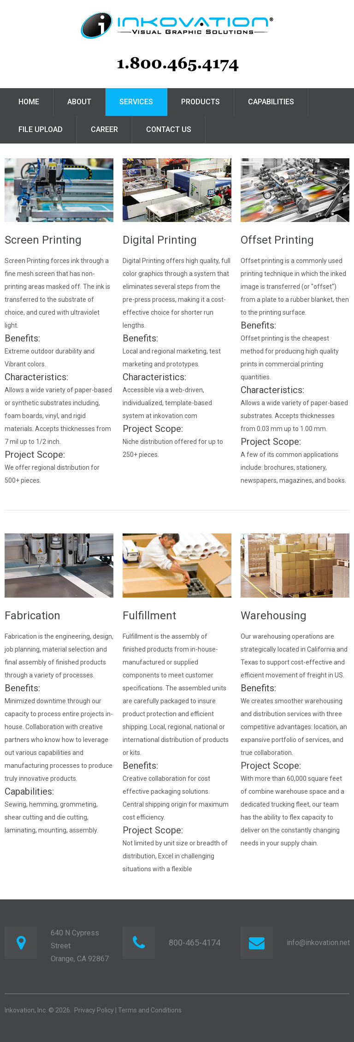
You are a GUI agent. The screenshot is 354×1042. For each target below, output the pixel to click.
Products (200, 101)
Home (28, 101)
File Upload (40, 129)
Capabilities (271, 101)
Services (136, 101)
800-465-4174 (194, 942)
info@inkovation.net (318, 942)
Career (104, 129)
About (79, 101)
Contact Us (168, 129)
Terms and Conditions (150, 1010)
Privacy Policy (94, 1010)
